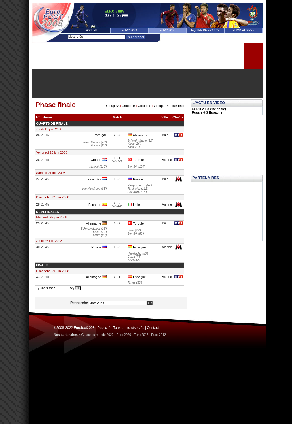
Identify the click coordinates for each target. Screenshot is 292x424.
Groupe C (144, 106)
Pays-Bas (97, 179)
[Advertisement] (147, 84)
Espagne (97, 204)
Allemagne (138, 135)
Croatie (99, 159)
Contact (153, 328)
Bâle (165, 135)
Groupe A (112, 106)
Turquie (136, 159)
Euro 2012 (158, 334)
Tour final (177, 106)
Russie (135, 179)
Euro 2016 (141, 334)
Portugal (100, 135)
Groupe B (128, 106)
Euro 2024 (129, 30)
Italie (134, 204)
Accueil (91, 30)
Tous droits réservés (128, 328)
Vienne (167, 159)
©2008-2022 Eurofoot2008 (74, 328)
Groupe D (161, 106)
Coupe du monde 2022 (97, 334)
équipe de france (205, 30)
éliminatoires (243, 30)
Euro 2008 (167, 30)
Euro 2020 (123, 334)
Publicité (103, 328)
